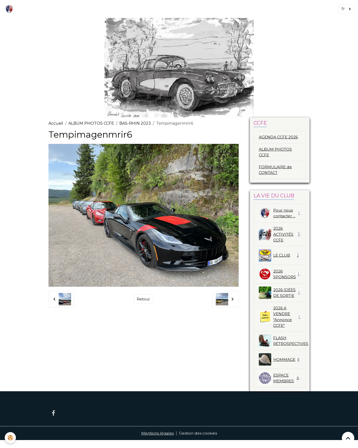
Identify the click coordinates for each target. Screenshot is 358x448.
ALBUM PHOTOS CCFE (91, 123)
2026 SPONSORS (280, 275)
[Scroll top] (348, 438)
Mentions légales (157, 441)
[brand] (10, 9)
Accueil (55, 123)
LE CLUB (280, 257)
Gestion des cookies (198, 441)
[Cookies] (10, 437)
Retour (143, 299)
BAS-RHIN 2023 (135, 123)
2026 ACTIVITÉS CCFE (280, 235)
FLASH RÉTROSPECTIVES (282, 348)
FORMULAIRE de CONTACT (276, 170)
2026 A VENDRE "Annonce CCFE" (280, 324)
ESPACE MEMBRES (280, 386)
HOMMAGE (280, 367)
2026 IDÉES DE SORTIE (280, 296)
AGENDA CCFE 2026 (279, 137)
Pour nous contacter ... (280, 214)
